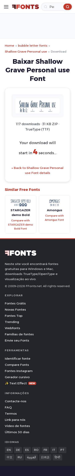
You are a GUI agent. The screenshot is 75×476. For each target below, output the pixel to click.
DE (18, 450)
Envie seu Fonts (17, 340)
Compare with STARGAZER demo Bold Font (20, 224)
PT (62, 450)
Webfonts (12, 328)
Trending (12, 322)
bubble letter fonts (32, 45)
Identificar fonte (17, 358)
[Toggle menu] (6, 7)
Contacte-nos (15, 401)
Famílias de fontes (19, 334)
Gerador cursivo (17, 377)
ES (27, 450)
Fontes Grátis (15, 303)
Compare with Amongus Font (54, 217)
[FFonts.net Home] (25, 6)
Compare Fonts (17, 365)
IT (53, 450)
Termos (11, 413)
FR (45, 450)
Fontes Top (13, 316)
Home (9, 45)
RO (36, 450)
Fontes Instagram (19, 371)
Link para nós (15, 420)
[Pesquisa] (57, 7)
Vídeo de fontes (17, 426)
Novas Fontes (15, 309)
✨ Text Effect (20, 383)
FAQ (8, 407)
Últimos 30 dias (17, 432)
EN (9, 450)
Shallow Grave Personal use (26, 51)
